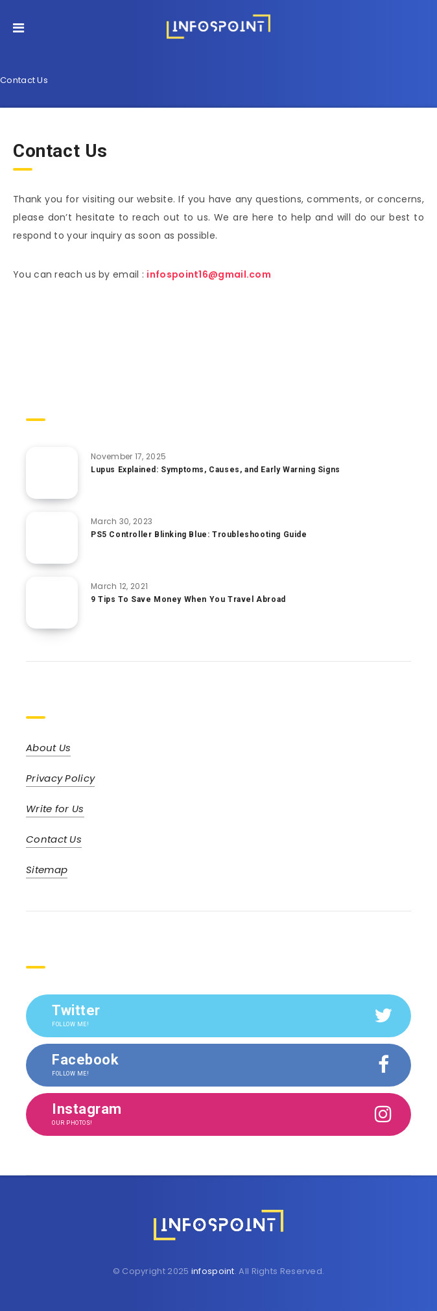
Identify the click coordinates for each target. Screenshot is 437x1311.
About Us (48, 747)
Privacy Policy (60, 778)
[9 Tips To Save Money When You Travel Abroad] (52, 603)
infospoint (213, 1271)
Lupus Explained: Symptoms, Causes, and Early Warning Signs (215, 469)
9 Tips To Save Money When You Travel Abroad (188, 599)
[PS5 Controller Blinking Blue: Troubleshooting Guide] (52, 538)
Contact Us (54, 839)
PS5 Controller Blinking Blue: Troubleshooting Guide (199, 534)
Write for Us (55, 808)
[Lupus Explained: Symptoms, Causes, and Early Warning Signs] (52, 473)
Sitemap (46, 869)
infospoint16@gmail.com (209, 274)
